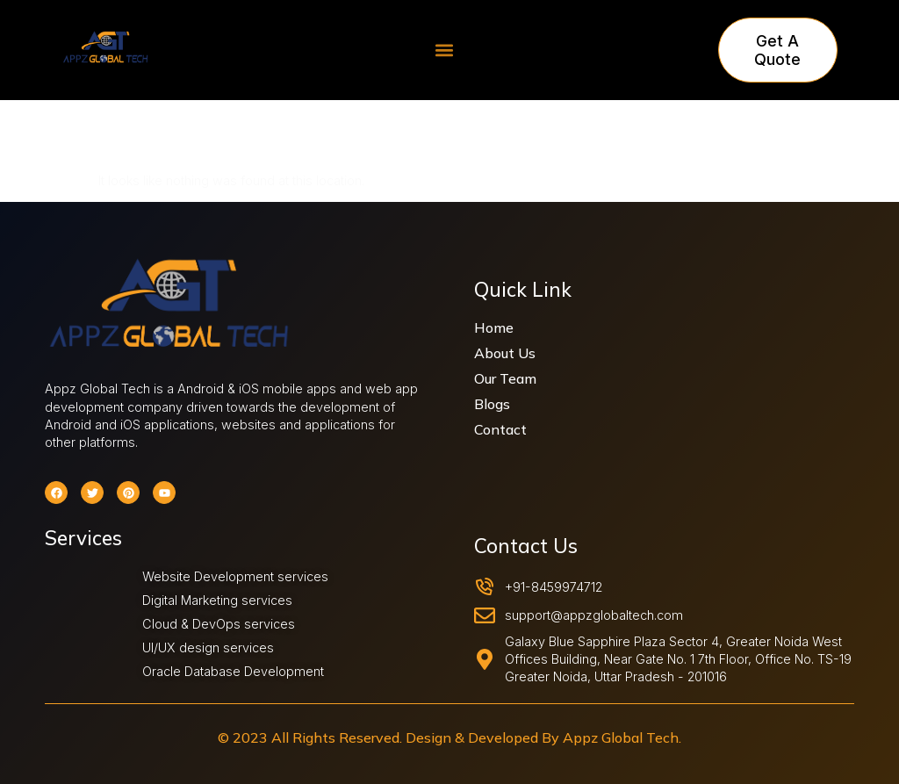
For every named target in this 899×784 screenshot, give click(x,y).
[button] (444, 50)
